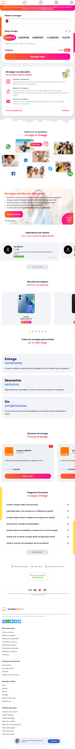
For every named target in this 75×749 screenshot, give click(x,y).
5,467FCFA (23, 37)
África (4, 692)
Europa (4, 688)
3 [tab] (36, 331)
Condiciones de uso (9, 642)
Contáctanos (54, 741)
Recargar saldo (7, 668)
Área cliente (6, 665)
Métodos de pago (8, 635)
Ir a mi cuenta (36, 144)
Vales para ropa (8, 731)
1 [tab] (29, 331)
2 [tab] (33, 331)
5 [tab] (42, 331)
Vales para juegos (8, 728)
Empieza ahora (13, 214)
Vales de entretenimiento (11, 724)
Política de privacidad (10, 639)
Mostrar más (37, 267)
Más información (47, 9)
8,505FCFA (38, 37)
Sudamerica (6, 701)
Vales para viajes (8, 734)
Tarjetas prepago (8, 718)
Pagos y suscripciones (10, 675)
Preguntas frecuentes (10, 648)
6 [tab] (45, 331)
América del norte (9, 698)
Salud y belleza (8, 715)
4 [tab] (39, 331)
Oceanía (5, 695)
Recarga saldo (37, 56)
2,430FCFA (9, 37)
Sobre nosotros (8, 632)
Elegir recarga (28, 476)
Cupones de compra (9, 712)
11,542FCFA (53, 37)
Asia (3, 685)
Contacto (5, 655)
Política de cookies (9, 645)
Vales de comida (8, 721)
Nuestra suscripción (9, 651)
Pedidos (5, 671)
